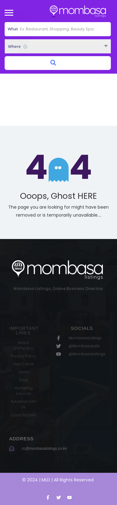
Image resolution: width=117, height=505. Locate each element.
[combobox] (58, 46)
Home (44, 106)
